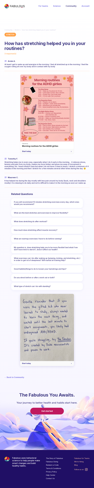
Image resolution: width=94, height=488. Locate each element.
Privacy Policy (51, 472)
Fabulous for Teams (82, 458)
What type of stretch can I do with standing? (32, 286)
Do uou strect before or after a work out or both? (34, 277)
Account (86, 6)
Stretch (17, 30)
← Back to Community (14, 377)
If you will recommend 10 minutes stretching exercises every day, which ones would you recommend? (46, 203)
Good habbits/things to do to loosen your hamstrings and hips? (40, 269)
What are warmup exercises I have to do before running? (38, 239)
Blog (76, 465)
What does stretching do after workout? (30, 221)
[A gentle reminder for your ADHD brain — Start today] (47, 330)
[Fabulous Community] (14, 6)
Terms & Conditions (53, 468)
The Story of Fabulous (54, 458)
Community (71, 6)
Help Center (50, 475)
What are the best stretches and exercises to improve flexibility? (41, 213)
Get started (47, 411)
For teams (43, 6)
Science (57, 6)
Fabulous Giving (52, 462)
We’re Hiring (79, 462)
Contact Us (50, 478)
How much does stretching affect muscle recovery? (35, 230)
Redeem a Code (52, 465)
